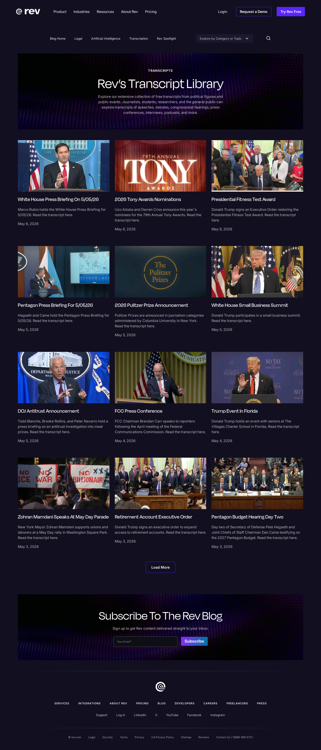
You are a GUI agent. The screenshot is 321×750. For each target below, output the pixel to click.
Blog (162, 703)
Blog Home (58, 38)
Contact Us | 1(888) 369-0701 (234, 737)
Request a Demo (254, 11)
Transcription (138, 38)
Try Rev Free (290, 11)
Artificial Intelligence (105, 38)
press (262, 703)
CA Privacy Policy (162, 737)
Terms (124, 737)
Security (107, 737)
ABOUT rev (118, 703)
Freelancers (237, 703)
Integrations (89, 703)
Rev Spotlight (166, 38)
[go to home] (160, 687)
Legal (78, 38)
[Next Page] (160, 567)
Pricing (142, 703)
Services (61, 703)
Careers (211, 703)
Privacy (139, 737)
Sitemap (186, 737)
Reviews (203, 737)
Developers (185, 703)
